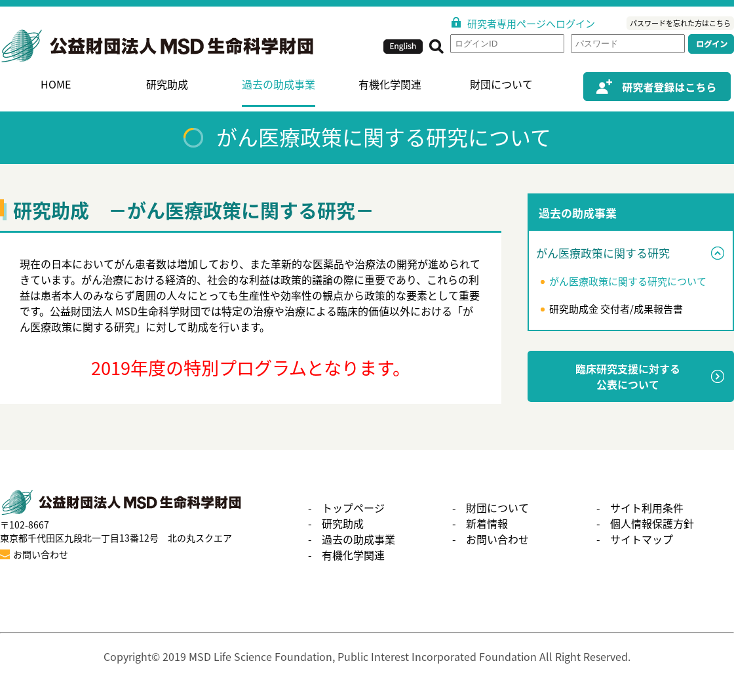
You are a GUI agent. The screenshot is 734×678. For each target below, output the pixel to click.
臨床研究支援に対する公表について (627, 376)
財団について (501, 84)
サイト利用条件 (647, 507)
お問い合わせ (497, 539)
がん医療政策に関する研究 (603, 253)
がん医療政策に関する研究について (627, 281)
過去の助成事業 (278, 84)
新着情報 (487, 523)
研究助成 (167, 84)
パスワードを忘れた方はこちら (680, 23)
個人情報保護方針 (652, 523)
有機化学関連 (389, 84)
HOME (56, 84)
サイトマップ (641, 539)
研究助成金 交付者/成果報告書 (616, 309)
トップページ (353, 507)
